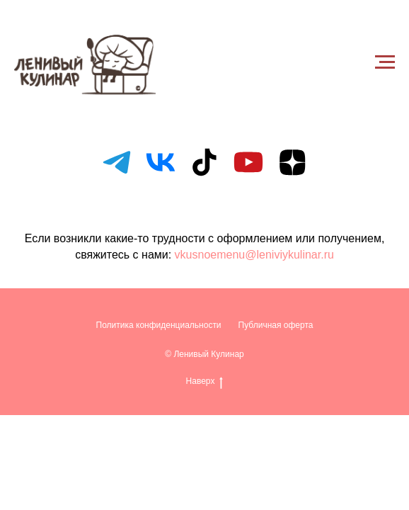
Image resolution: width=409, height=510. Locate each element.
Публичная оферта (275, 325)
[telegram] (117, 162)
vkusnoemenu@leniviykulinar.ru (254, 255)
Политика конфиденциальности (158, 325)
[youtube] (248, 162)
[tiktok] (204, 162)
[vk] (161, 162)
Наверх (205, 381)
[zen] (292, 162)
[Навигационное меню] (385, 62)
